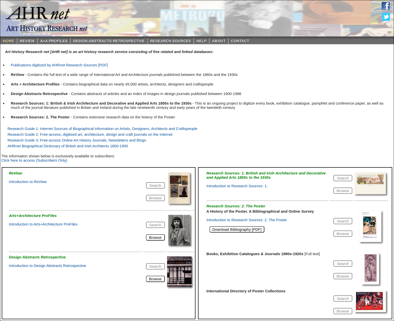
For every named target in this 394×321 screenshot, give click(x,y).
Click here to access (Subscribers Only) (34, 160)
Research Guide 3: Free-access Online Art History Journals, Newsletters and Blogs (77, 140)
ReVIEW (27, 41)
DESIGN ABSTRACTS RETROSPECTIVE (108, 41)
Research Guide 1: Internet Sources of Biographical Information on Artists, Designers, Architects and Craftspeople (102, 128)
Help (201, 41)
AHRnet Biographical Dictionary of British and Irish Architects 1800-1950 (68, 146)
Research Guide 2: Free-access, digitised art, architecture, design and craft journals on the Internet (90, 134)
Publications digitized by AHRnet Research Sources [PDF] (59, 65)
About (218, 41)
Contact (240, 41)
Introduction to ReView (28, 181)
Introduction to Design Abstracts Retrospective (47, 265)
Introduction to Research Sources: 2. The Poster (247, 220)
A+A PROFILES (54, 41)
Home (8, 41)
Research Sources (170, 41)
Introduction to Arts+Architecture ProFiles (43, 224)
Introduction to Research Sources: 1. (237, 186)
